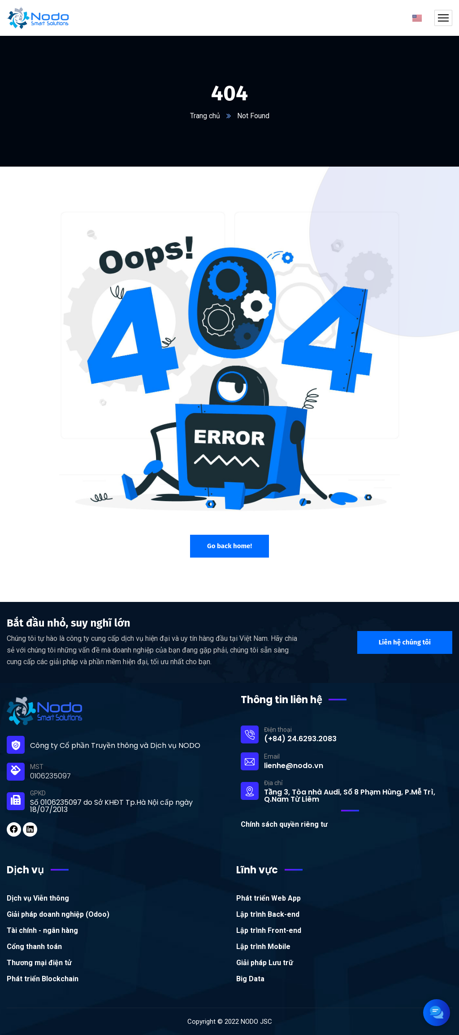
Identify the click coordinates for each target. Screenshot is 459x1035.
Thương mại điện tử (39, 962)
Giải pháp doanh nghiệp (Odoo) (58, 914)
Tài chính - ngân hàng (42, 930)
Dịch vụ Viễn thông (38, 898)
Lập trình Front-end (268, 930)
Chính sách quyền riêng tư (284, 824)
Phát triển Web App (268, 898)
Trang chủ (205, 116)
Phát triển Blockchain (42, 979)
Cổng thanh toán (34, 946)
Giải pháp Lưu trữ (264, 962)
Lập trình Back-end (267, 914)
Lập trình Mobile (263, 946)
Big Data (250, 979)
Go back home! (229, 546)
